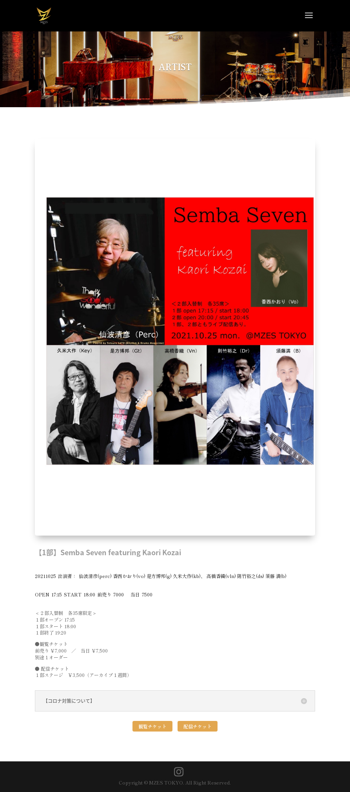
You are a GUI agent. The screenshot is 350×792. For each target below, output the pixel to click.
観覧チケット (152, 726)
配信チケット (197, 726)
